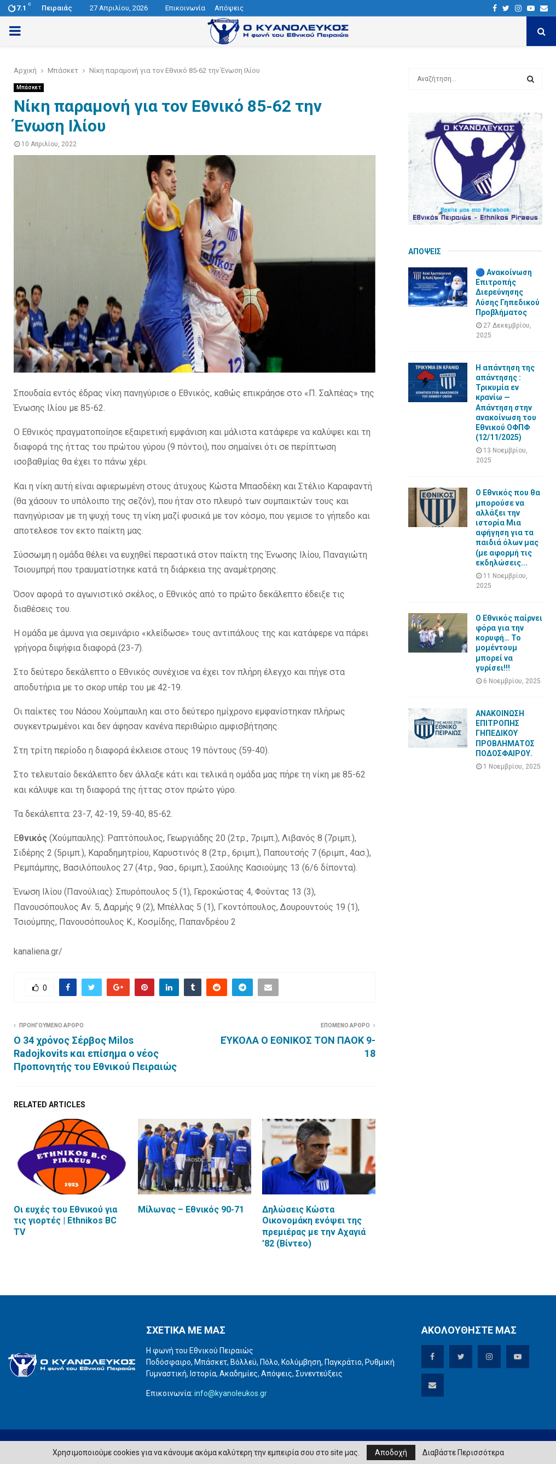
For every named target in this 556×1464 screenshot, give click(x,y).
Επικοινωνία (185, 8)
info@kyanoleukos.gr (230, 1393)
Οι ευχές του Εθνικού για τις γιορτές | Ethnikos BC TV (65, 1221)
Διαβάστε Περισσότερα (463, 1452)
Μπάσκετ (28, 87)
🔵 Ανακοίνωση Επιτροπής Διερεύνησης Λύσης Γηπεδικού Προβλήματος (508, 292)
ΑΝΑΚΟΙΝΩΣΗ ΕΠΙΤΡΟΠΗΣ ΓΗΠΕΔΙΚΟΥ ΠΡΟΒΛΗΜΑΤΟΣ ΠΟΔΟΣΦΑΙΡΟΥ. (505, 733)
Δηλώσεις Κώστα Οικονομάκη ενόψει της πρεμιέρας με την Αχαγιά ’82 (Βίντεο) (314, 1226)
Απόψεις (229, 8)
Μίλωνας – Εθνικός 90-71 (191, 1209)
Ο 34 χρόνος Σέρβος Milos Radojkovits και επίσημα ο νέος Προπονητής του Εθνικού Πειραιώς (95, 1053)
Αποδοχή (391, 1452)
